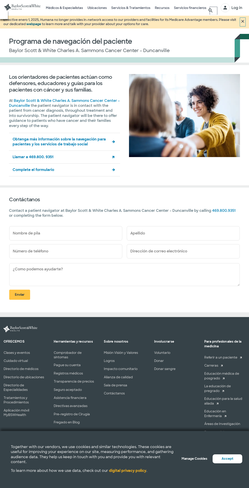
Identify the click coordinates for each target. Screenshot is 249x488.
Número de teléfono (30, 251)
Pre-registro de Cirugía (72, 414)
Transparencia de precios (74, 381)
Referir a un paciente (220, 357)
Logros (109, 361)
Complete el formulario (33, 169)
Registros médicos (68, 373)
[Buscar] (212, 7)
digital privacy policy (127, 470)
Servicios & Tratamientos (130, 11)
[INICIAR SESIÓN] (231, 7)
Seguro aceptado (68, 390)
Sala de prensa (115, 385)
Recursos (162, 11)
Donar (159, 361)
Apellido (137, 233)
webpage (33, 24)
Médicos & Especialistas (64, 11)
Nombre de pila (26, 233)
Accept (227, 459)
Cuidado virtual (16, 361)
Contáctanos (114, 393)
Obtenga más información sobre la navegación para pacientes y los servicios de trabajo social (59, 142)
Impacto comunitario (121, 369)
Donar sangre (165, 369)
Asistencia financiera (70, 398)
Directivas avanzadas (70, 406)
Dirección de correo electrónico (158, 251)
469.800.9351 (224, 210)
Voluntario (162, 353)
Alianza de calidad (118, 377)
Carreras (211, 365)
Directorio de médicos (21, 369)
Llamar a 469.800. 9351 (33, 157)
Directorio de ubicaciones (24, 377)
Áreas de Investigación (222, 424)
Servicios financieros (190, 11)
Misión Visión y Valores (121, 353)
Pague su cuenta (67, 365)
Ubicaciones (97, 11)
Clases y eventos (17, 353)
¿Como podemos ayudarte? (38, 269)
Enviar (19, 295)
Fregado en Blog (67, 422)
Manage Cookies (194, 459)
